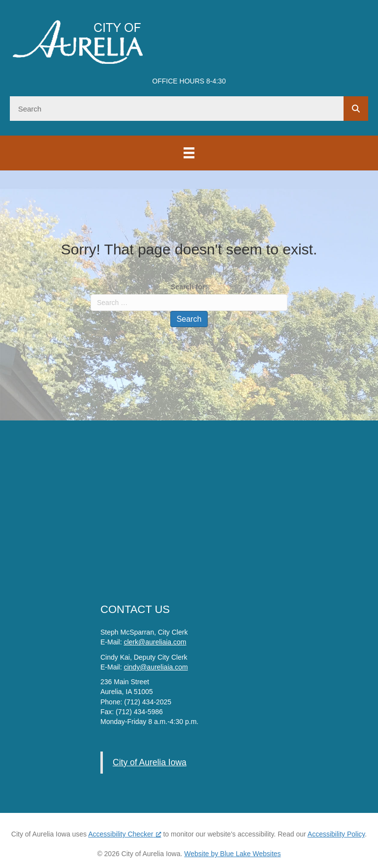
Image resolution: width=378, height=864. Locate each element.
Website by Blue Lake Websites (232, 854)
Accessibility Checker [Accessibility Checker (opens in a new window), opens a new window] (124, 834)
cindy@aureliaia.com (156, 667)
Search (189, 319)
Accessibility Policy (336, 834)
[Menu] (189, 152)
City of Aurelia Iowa (150, 762)
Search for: (189, 287)
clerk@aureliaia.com (155, 642)
